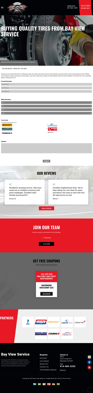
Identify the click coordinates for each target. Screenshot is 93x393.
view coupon (46, 294)
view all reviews (46, 208)
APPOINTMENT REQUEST (48, 370)
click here (46, 244)
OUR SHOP (43, 358)
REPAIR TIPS (16, 68)
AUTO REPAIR (44, 361)
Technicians (47, 237)
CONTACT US (44, 367)
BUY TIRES (24, 68)
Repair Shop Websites (39, 378)
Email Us (63, 370)
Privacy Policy (67, 378)
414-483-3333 (85, 8)
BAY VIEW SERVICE (7, 68)
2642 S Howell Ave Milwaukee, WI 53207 (19, 62)
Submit (46, 161)
